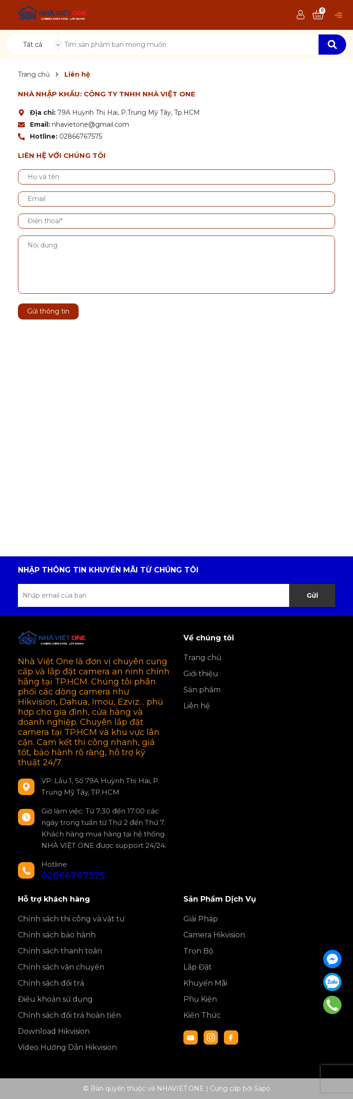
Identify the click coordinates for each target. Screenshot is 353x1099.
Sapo (262, 1088)
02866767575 (80, 136)
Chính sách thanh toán (60, 951)
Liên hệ (196, 705)
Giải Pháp (200, 918)
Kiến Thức (202, 1015)
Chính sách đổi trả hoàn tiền (69, 1015)
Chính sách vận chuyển (61, 967)
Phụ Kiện (200, 999)
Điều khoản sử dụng (55, 999)
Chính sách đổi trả (51, 983)
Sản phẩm (202, 689)
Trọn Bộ (198, 951)
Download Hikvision (54, 1031)
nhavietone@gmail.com (90, 124)
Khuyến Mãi (205, 983)
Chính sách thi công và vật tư (71, 918)
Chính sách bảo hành (57, 935)
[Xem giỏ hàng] (318, 15)
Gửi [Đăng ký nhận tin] (312, 595)
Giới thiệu (200, 673)
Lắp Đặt (197, 967)
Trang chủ (202, 657)
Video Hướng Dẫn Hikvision (67, 1047)
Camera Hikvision (214, 935)
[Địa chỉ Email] (176, 595)
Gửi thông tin (48, 311)
